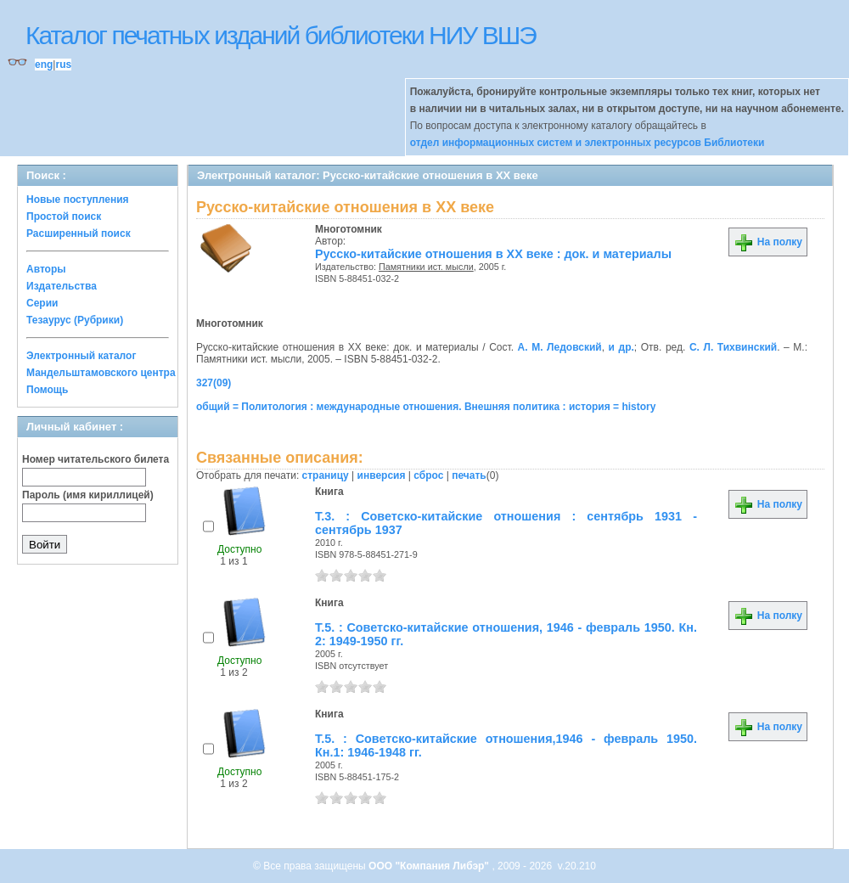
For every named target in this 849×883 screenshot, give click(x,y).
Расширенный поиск (78, 233)
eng (44, 64)
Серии (42, 303)
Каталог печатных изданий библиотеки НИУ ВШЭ (280, 35)
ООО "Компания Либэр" (430, 866)
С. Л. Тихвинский (733, 347)
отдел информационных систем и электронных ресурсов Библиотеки (587, 143)
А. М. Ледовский (560, 347)
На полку (768, 242)
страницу (325, 475)
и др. (621, 347)
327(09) (213, 383)
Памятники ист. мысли (426, 267)
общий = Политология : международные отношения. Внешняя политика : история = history (425, 407)
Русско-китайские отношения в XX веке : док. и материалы (493, 254)
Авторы (46, 269)
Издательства (61, 286)
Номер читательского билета (95, 459)
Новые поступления (77, 199)
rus (63, 64)
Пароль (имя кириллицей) (88, 495)
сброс (428, 475)
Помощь (47, 390)
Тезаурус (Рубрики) (74, 320)
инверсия (381, 475)
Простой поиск (63, 216)
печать (469, 475)
